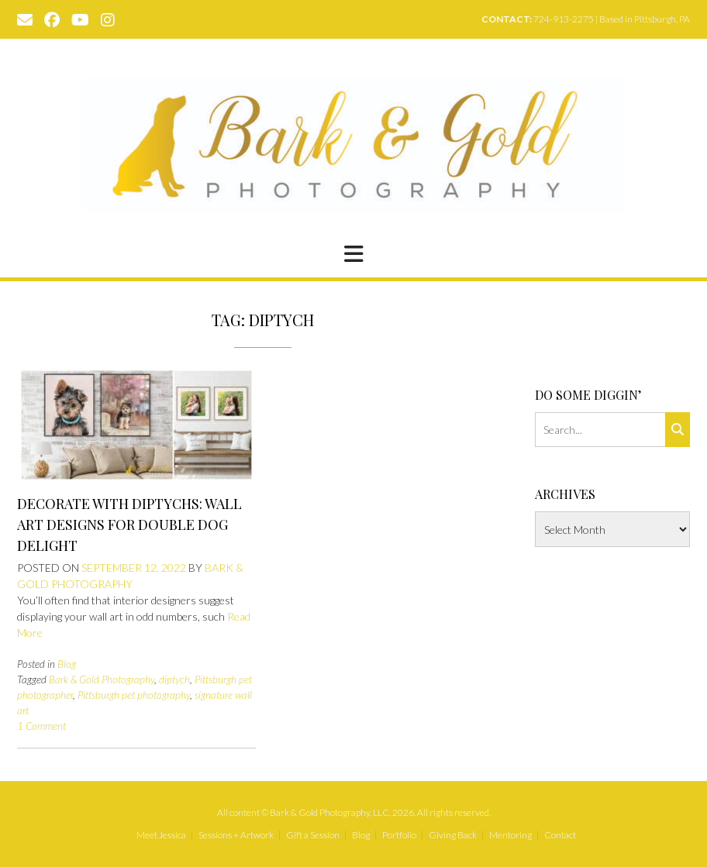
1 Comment (41, 726)
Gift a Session (313, 835)
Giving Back (453, 835)
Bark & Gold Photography (101, 679)
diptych (174, 679)
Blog (66, 664)
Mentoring (510, 835)
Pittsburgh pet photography (134, 695)
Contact (560, 835)
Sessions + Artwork (236, 835)
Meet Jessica (161, 835)
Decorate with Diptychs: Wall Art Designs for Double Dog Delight (129, 524)
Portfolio (399, 835)
